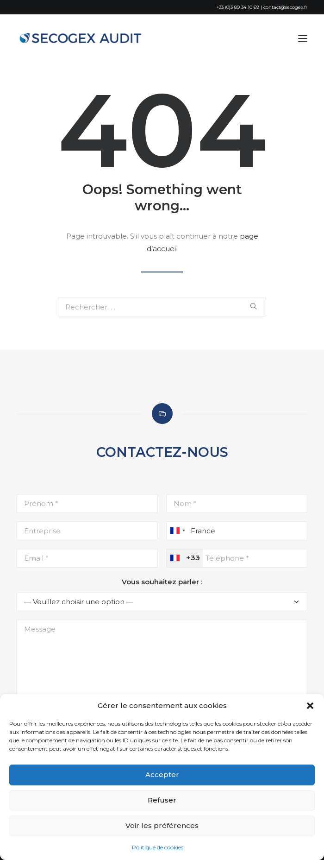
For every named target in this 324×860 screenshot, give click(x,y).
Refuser (162, 800)
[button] (310, 705)
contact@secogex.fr (285, 7)
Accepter (162, 774)
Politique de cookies (157, 847)
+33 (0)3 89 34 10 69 (238, 7)
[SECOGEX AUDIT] (82, 38)
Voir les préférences (162, 825)
